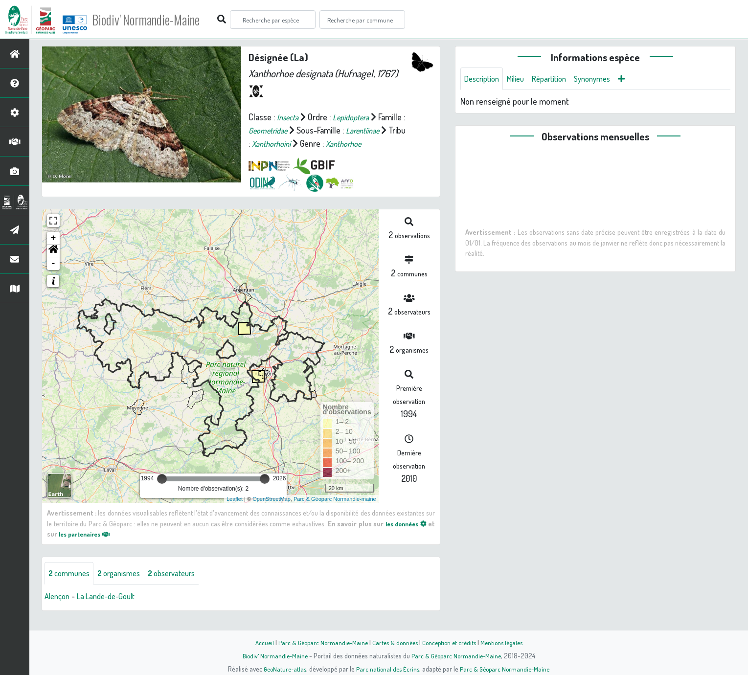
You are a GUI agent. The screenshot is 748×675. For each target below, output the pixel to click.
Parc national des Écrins (387, 668)
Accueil (257, 642)
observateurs (184, 587)
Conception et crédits (451, 642)
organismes (126, 587)
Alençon (58, 610)
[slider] (162, 492)
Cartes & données (394, 642)
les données (404, 536)
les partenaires (88, 546)
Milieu (521, 79)
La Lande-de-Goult (112, 610)
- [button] (53, 277)
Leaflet (235, 512)
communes (71, 587)
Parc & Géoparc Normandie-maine (335, 512)
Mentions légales (507, 642)
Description (483, 79)
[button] (53, 264)
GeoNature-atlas (281, 668)
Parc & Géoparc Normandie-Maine (318, 642)
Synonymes (605, 79)
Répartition (558, 79)
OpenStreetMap (271, 512)
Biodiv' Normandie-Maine (161, 19)
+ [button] (53, 251)
